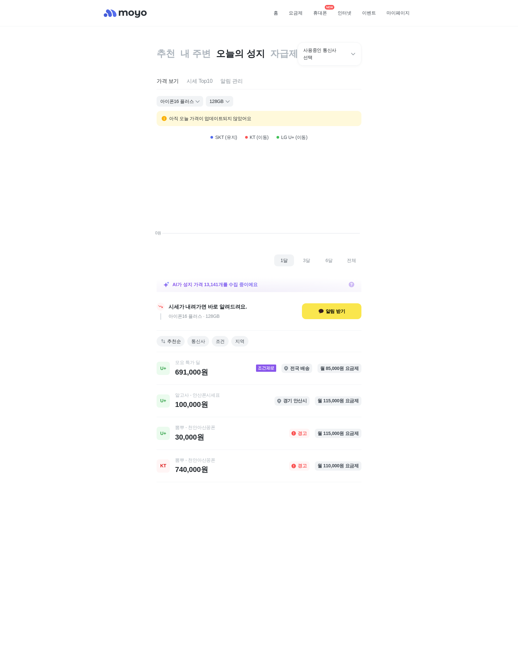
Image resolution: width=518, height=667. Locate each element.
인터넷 (345, 13)
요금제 (296, 13)
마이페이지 (398, 13)
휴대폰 (322, 11)
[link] (259, 368)
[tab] (168, 81)
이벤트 (369, 13)
